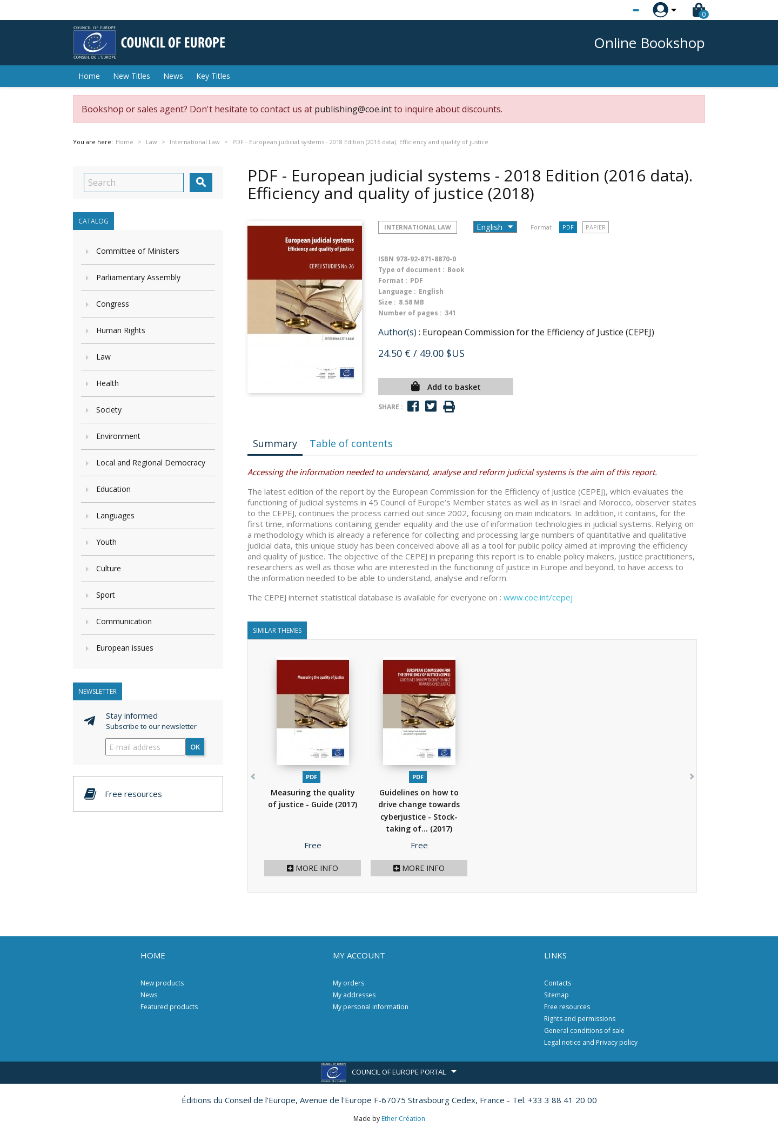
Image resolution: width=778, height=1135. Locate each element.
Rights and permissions (579, 1018)
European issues (124, 648)
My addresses (354, 994)
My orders (348, 983)
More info (312, 868)
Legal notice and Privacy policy (591, 1042)
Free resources (567, 1006)
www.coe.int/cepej (538, 597)
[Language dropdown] (615, 10)
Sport (105, 595)
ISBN (386, 259)
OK (195, 747)
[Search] (134, 182)
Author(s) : (399, 332)
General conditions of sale (584, 1030)
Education (113, 489)
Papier (596, 227)
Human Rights (120, 330)
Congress (112, 304)
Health (107, 383)
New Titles (131, 76)
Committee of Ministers (137, 251)
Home (89, 76)
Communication (124, 621)
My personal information (370, 1006)
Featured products (169, 1006)
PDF (568, 227)
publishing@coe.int (353, 109)
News (173, 76)
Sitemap (556, 994)
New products (162, 983)
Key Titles (213, 76)
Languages (115, 515)
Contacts (557, 983)
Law (103, 357)
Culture (108, 568)
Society (109, 409)
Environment (118, 436)
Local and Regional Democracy (150, 462)
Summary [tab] (275, 443)
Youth (106, 542)
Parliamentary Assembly (138, 277)
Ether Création (403, 1118)
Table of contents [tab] (351, 443)
